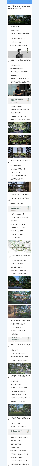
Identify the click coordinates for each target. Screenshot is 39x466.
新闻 (10, 1)
